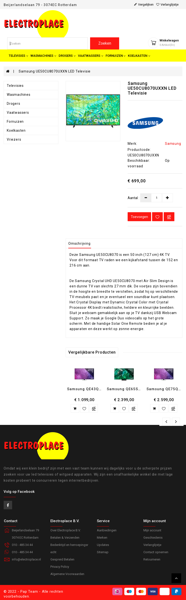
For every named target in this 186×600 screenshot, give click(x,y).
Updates (103, 545)
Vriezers (14, 139)
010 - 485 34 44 (22, 552)
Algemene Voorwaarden (67, 574)
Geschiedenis (153, 537)
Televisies (15, 86)
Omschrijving (79, 243)
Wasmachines (19, 95)
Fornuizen (15, 121)
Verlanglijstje (152, 545)
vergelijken (144, 4)
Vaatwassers (18, 112)
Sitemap (102, 552)
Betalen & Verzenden (64, 537)
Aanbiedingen (106, 530)
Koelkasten (16, 130)
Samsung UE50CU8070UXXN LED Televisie (55, 71)
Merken (102, 537)
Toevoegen (139, 217)
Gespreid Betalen (62, 559)
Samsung (173, 144)
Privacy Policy (59, 566)
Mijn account (152, 530)
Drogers (13, 103)
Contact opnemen (155, 552)
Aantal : (133, 198)
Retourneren (151, 559)
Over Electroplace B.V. (65, 530)
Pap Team (29, 591)
